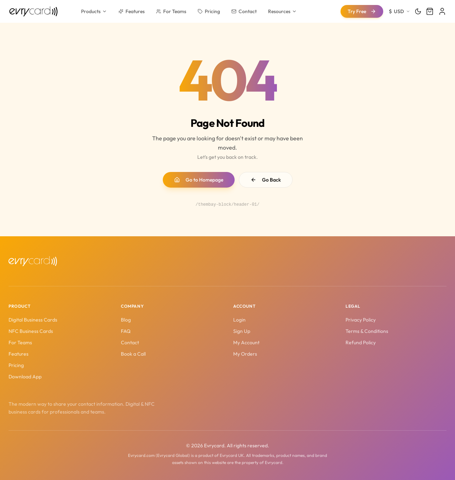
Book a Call (133, 354)
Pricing (209, 11)
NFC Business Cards (31, 331)
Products (94, 11)
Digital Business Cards (33, 320)
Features (131, 11)
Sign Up (241, 331)
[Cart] (430, 11)
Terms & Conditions (367, 331)
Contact (244, 11)
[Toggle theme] (418, 11)
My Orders (245, 354)
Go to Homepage (198, 180)
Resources (282, 11)
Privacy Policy (361, 320)
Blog (126, 320)
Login (239, 320)
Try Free (362, 11)
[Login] (442, 11)
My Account (246, 342)
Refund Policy (361, 342)
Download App (25, 376)
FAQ (125, 331)
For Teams (171, 11)
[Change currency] (399, 11)
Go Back (266, 180)
